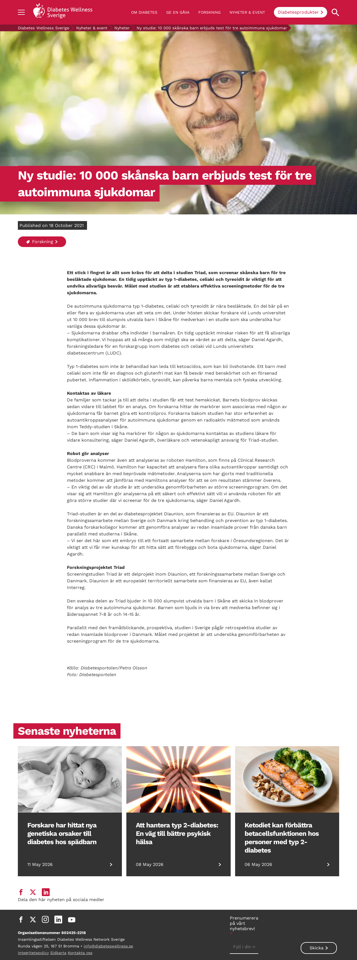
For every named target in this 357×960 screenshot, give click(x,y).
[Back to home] (62, 12)
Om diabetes (144, 12)
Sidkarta (58, 953)
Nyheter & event (247, 12)
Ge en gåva (177, 12)
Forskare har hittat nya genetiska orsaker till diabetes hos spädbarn (62, 833)
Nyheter (122, 28)
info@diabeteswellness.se (108, 946)
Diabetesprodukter (298, 12)
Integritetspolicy (33, 953)
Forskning (209, 12)
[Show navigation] (21, 12)
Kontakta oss (80, 953)
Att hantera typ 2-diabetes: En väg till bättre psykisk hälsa (177, 833)
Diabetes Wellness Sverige (43, 28)
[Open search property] (335, 12)
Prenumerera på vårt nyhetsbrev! (244, 926)
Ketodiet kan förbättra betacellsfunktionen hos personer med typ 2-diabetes (282, 837)
